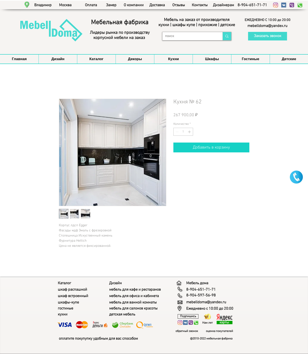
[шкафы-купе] (70, 303)
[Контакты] (200, 5)
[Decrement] (176, 131)
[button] (267, 20)
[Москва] (65, 5)
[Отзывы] (178, 5)
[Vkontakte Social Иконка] (283, 5)
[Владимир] (43, 5)
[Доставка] (157, 5)
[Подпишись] (188, 316)
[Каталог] (65, 283)
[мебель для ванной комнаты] (136, 303)
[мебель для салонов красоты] (137, 309)
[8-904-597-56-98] (201, 295)
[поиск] (189, 36)
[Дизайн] (116, 283)
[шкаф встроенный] (75, 296)
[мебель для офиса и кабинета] (138, 296)
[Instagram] (275, 5)
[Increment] (189, 131)
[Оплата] (91, 5)
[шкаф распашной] (74, 290)
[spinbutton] (183, 131)
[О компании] (133, 5)
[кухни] (63, 315)
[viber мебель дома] (291, 5)
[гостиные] (67, 309)
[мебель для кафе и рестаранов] (138, 290)
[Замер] (111, 5)
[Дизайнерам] (223, 5)
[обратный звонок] (188, 331)
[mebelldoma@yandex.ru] (267, 26)
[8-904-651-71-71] (252, 5)
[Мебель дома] (198, 283)
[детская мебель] (124, 315)
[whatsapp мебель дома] (300, 5)
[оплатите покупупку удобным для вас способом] (105, 339)
